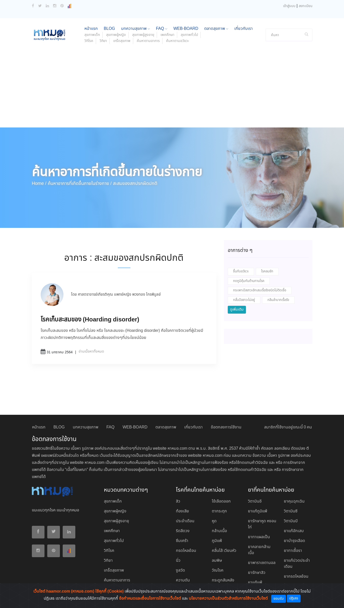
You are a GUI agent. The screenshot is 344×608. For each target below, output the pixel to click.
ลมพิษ (217, 560)
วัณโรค (217, 570)
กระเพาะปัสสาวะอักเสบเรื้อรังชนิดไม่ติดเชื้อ (259, 290)
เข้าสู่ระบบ (289, 6)
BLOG (109, 29)
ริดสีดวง (183, 531)
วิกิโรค (88, 41)
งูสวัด (180, 570)
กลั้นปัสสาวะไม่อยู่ (244, 300)
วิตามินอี (255, 501)
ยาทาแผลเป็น (259, 537)
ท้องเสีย (182, 511)
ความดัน (183, 580)
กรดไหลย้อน (186, 551)
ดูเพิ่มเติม (237, 309)
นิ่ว (178, 560)
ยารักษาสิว (256, 573)
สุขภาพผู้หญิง (116, 34)
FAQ (161, 29)
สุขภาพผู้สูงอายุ (143, 34)
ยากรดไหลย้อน (296, 576)
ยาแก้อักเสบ (294, 531)
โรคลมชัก (267, 271)
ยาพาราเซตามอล (262, 563)
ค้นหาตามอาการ (148, 41)
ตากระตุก (219, 511)
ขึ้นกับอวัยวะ (241, 271)
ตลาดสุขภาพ (216, 29)
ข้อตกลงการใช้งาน (226, 427)
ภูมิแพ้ (217, 541)
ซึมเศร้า (182, 541)
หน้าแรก (91, 29)
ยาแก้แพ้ (255, 582)
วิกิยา (103, 41)
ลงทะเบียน (305, 6)
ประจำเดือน (185, 521)
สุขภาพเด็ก (92, 34)
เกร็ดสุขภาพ (121, 41)
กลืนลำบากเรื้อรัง (278, 300)
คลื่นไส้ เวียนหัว (224, 551)
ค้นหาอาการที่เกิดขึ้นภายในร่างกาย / (80, 183)
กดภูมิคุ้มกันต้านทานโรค (248, 281)
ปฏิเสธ (293, 598)
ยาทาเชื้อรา (293, 551)
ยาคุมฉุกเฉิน (294, 501)
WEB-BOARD (185, 29)
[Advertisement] (172, 89)
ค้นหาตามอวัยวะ (177, 41)
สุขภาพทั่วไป (189, 34)
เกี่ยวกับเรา (243, 29)
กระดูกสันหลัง (223, 580)
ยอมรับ (278, 598)
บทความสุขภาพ (135, 29)
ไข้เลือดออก (221, 501)
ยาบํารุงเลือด (294, 541)
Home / (39, 183)
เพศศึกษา (167, 34)
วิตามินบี (291, 521)
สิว (178, 501)
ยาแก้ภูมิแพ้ (257, 511)
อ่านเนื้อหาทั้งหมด (91, 351)
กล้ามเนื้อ (219, 531)
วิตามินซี (290, 511)
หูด (214, 521)
